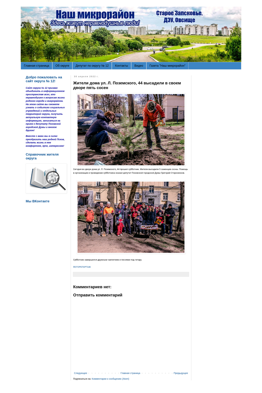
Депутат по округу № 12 (92, 65)
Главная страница (36, 65)
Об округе (62, 65)
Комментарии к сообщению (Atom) (110, 378)
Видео (138, 65)
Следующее (80, 373)
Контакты (121, 65)
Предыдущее (181, 373)
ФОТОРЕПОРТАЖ (82, 267)
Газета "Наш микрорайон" (167, 65)
